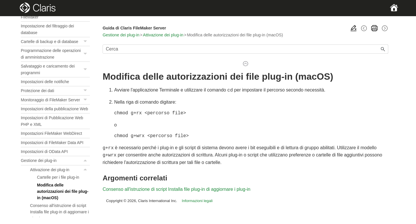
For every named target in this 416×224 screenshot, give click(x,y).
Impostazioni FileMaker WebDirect (51, 133)
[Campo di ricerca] (245, 49)
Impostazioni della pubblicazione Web (54, 109)
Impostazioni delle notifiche (45, 81)
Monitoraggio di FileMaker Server (55, 100)
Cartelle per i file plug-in (58, 177)
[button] (86, 41)
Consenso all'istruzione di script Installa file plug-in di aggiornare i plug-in (59, 212)
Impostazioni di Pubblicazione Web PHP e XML (52, 120)
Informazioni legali (197, 199)
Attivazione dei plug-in (60, 170)
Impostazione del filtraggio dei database (47, 29)
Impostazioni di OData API (44, 151)
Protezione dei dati (55, 90)
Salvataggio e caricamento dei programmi (55, 69)
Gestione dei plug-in (55, 160)
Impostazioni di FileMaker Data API (52, 142)
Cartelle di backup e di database (55, 41)
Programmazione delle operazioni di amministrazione (55, 53)
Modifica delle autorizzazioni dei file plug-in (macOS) (62, 191)
